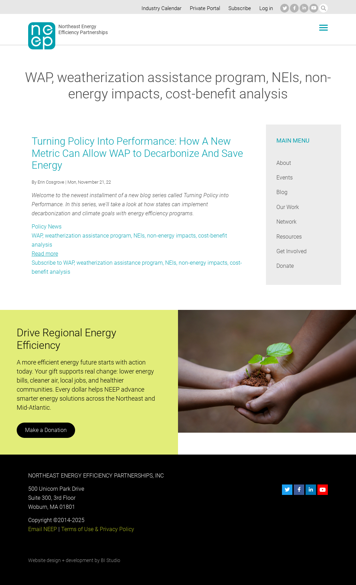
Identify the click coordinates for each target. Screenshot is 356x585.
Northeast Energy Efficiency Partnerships (83, 29)
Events (284, 177)
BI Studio (110, 560)
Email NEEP (42, 529)
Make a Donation (45, 430)
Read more (45, 253)
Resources (289, 236)
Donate (285, 266)
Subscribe (238, 8)
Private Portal (203, 8)
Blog (281, 192)
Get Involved (291, 251)
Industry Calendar (159, 8)
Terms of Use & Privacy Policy (96, 529)
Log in (266, 8)
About (283, 163)
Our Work (287, 207)
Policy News (46, 226)
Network (286, 221)
